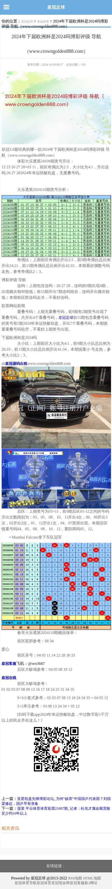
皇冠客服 (77, 883)
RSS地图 (75, 878)
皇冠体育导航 (25, 883)
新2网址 (91, 883)
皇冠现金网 (60, 883)
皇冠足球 (56, 7)
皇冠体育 (43, 21)
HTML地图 (92, 878)
